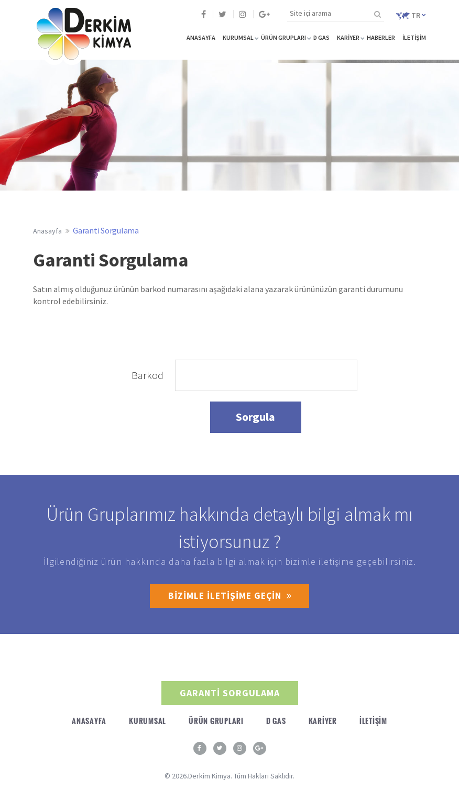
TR (411, 15)
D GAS (321, 37)
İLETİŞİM (414, 37)
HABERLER (381, 37)
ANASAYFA (201, 37)
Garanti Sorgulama (106, 230)
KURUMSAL (238, 37)
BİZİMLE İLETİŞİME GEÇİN (229, 596)
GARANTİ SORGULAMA (230, 693)
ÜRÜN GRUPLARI (283, 37)
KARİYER (348, 37)
